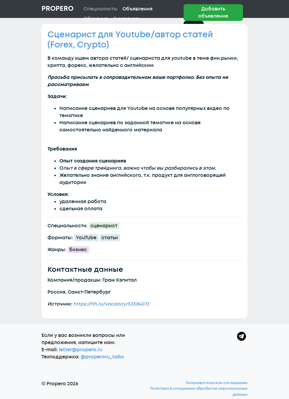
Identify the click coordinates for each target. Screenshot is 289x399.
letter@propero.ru (80, 349)
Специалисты (101, 9)
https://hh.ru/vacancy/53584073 (111, 304)
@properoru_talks (102, 357)
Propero (57, 8)
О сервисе (126, 18)
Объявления (137, 9)
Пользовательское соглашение (217, 383)
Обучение (96, 18)
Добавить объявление (213, 12)
